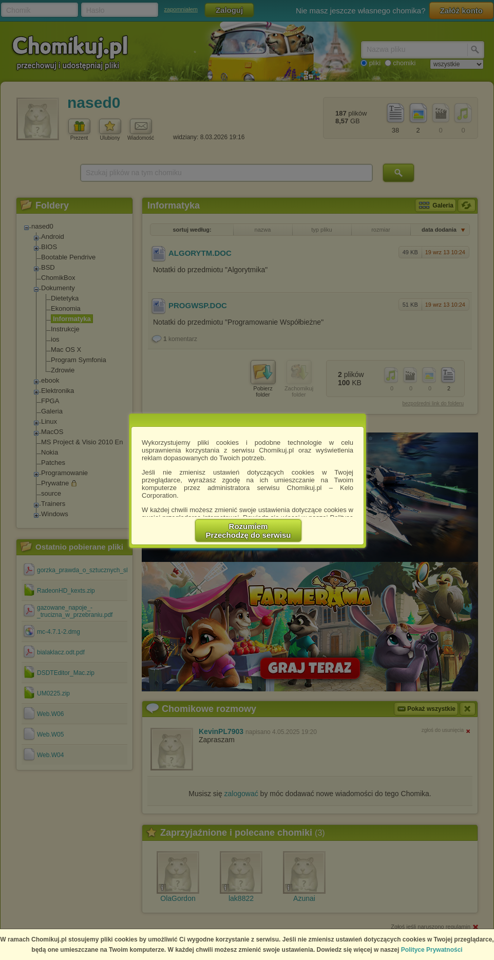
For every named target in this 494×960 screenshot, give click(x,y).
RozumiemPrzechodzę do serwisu (248, 530)
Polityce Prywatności (432, 949)
